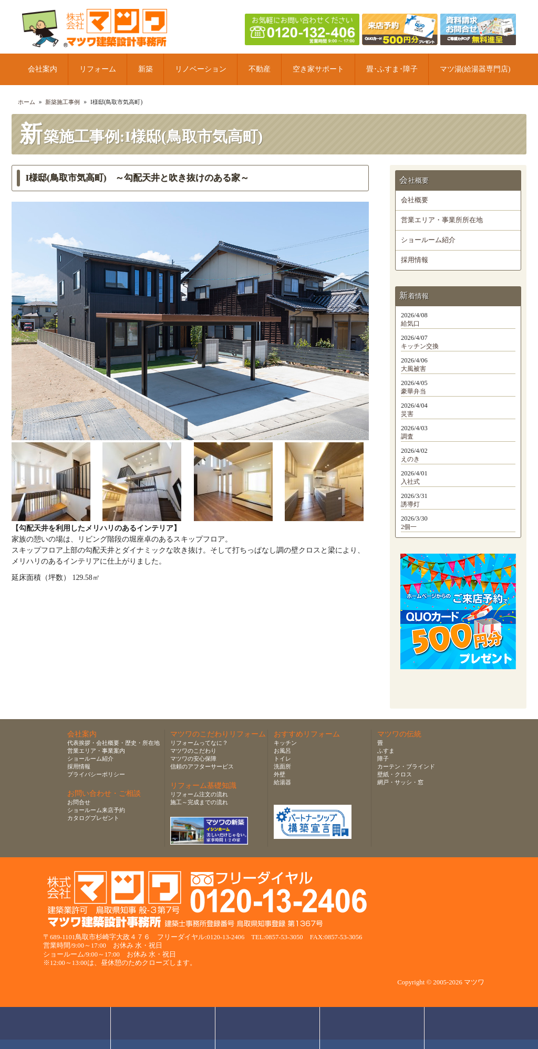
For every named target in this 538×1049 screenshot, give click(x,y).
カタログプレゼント (93, 818)
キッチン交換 (420, 346)
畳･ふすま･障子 (392, 69)
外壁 (279, 774)
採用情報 (414, 260)
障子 (383, 758)
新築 (145, 69)
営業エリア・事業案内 (96, 750)
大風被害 (413, 368)
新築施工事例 (62, 102)
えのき (410, 459)
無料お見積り (267, 1028)
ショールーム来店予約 (96, 810)
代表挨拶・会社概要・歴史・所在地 (113, 743)
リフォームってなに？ (199, 743)
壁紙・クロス (394, 774)
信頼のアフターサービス (202, 766)
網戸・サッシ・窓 (400, 782)
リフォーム (97, 69)
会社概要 (414, 200)
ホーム (26, 102)
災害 (407, 414)
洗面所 (282, 766)
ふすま (386, 750)
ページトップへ (479, 1028)
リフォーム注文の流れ (199, 794)
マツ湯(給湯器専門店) (475, 69)
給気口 (410, 323)
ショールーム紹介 (428, 240)
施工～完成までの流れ (199, 802)
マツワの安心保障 (193, 758)
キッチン (285, 743)
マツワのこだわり (193, 750)
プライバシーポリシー (96, 774)
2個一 (409, 527)
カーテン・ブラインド (406, 766)
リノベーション (200, 69)
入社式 (410, 481)
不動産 (260, 69)
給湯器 (282, 782)
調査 (407, 436)
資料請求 (372, 1028)
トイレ (282, 758)
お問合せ (78, 802)
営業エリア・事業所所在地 (442, 220)
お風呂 (282, 750)
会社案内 (42, 69)
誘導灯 (410, 504)
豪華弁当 (413, 391)
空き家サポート (318, 69)
